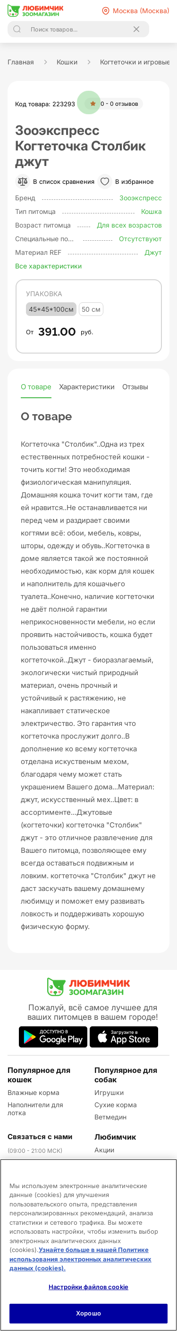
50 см (91, 309)
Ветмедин (110, 1117)
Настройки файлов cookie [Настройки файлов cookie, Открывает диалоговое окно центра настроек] (88, 1287)
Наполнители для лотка (35, 1109)
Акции (104, 1150)
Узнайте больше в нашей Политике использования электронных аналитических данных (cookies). (80, 1259)
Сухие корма (115, 1105)
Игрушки (109, 1092)
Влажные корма (33, 1092)
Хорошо (88, 1313)
